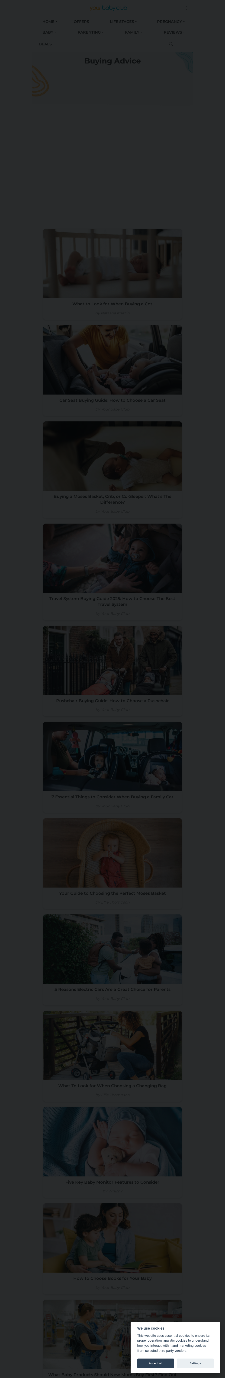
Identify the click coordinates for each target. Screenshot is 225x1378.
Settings (195, 1363)
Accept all (155, 1363)
